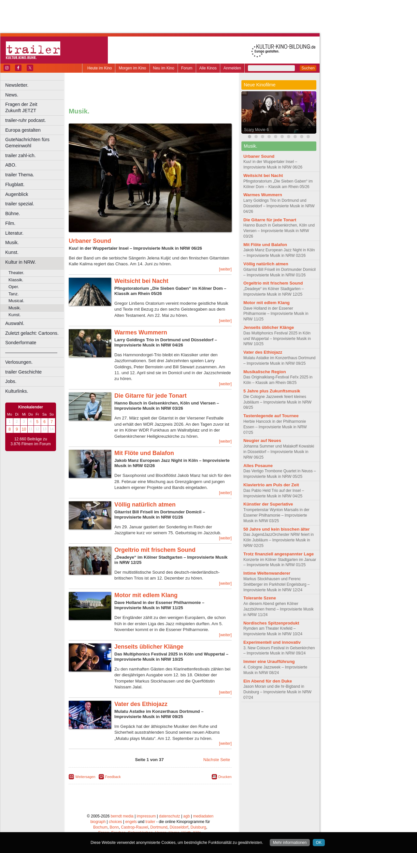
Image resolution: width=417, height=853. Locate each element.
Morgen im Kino (132, 68)
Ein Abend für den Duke (267, 681)
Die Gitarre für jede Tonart (150, 395)
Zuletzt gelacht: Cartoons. (32, 333)
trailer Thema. (19, 174)
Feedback (113, 777)
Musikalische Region (264, 371)
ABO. (10, 165)
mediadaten (203, 816)
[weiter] (225, 269)
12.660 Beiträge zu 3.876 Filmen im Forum (30, 442)
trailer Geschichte (23, 372)
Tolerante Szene (259, 598)
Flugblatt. (14, 184)
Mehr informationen (290, 842)
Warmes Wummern (140, 332)
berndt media (122, 816)
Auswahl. (14, 323)
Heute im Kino (99, 68)
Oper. (13, 286)
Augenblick (16, 194)
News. (11, 94)
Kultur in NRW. (20, 262)
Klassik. (15, 279)
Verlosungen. (19, 362)
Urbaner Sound (90, 241)
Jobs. (10, 381)
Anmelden (232, 68)
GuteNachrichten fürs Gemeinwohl (27, 142)
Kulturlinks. (16, 391)
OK (319, 842)
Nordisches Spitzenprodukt (271, 623)
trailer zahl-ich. (20, 155)
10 (24, 429)
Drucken (225, 777)
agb (186, 816)
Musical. (16, 300)
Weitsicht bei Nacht (141, 281)
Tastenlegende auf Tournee (271, 415)
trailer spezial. (19, 203)
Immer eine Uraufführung (269, 661)
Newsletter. (16, 85)
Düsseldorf (179, 827)
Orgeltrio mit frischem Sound (154, 550)
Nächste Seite (216, 759)
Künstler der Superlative (268, 504)
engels (131, 821)
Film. (10, 223)
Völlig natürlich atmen (145, 504)
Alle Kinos (208, 68)
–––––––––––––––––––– (31, 352)
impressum (146, 816)
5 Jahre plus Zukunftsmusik (271, 391)
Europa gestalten (23, 130)
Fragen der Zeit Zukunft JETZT (35, 107)
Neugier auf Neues (262, 440)
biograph (98, 821)
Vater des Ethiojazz (140, 704)
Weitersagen (85, 777)
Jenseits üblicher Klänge (148, 646)
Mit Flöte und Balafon (144, 453)
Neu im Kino (163, 68)
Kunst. (12, 252)
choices (115, 821)
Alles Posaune (258, 465)
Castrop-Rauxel (134, 827)
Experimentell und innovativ (272, 642)
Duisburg (198, 827)
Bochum (100, 827)
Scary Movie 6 (256, 129)
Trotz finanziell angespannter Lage (278, 554)
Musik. (12, 242)
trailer (150, 821)
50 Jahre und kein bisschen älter (276, 529)
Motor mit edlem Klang (146, 595)
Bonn (114, 827)
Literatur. (14, 233)
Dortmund (158, 827)
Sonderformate (20, 342)
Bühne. (12, 213)
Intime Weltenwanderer (266, 573)
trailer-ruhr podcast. (25, 120)
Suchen (308, 68)
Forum (187, 68)
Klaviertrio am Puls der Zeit (271, 484)
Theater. (16, 272)
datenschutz (169, 816)
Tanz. (13, 293)
